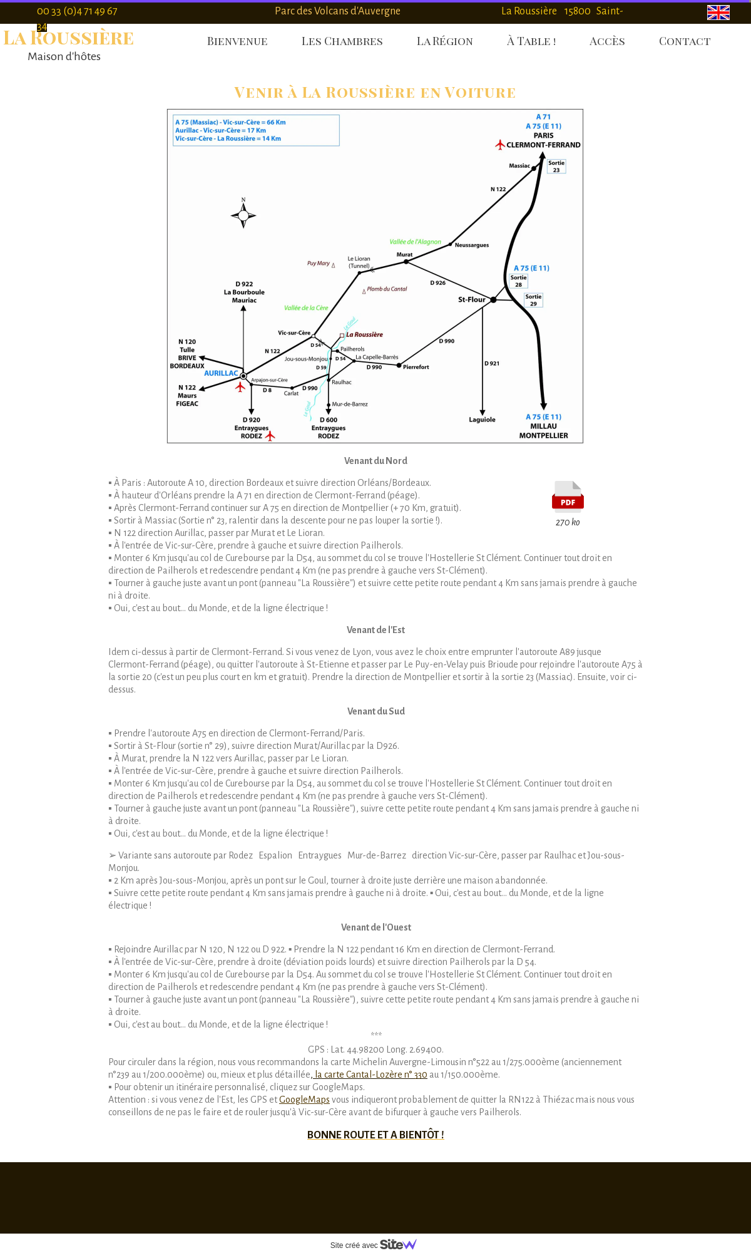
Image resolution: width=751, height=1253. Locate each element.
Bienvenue (237, 40)
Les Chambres (342, 40)
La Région (445, 40)
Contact (685, 40)
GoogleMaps (304, 1100)
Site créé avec (378, 1245)
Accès (607, 40)
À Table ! (531, 40)
